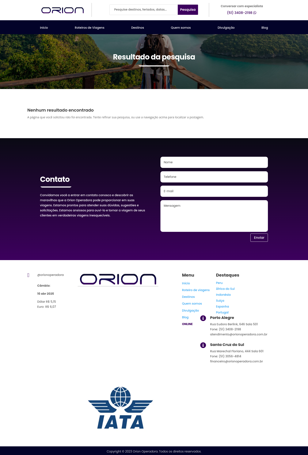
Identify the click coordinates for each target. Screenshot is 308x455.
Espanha (222, 306)
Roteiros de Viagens (89, 28)
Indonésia (223, 295)
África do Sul (225, 289)
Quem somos (181, 28)
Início (44, 28)
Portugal (222, 312)
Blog (265, 28)
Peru (219, 283)
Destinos (137, 28)
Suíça (220, 300)
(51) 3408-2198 (239, 12)
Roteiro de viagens (196, 290)
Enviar (259, 237)
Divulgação (226, 28)
